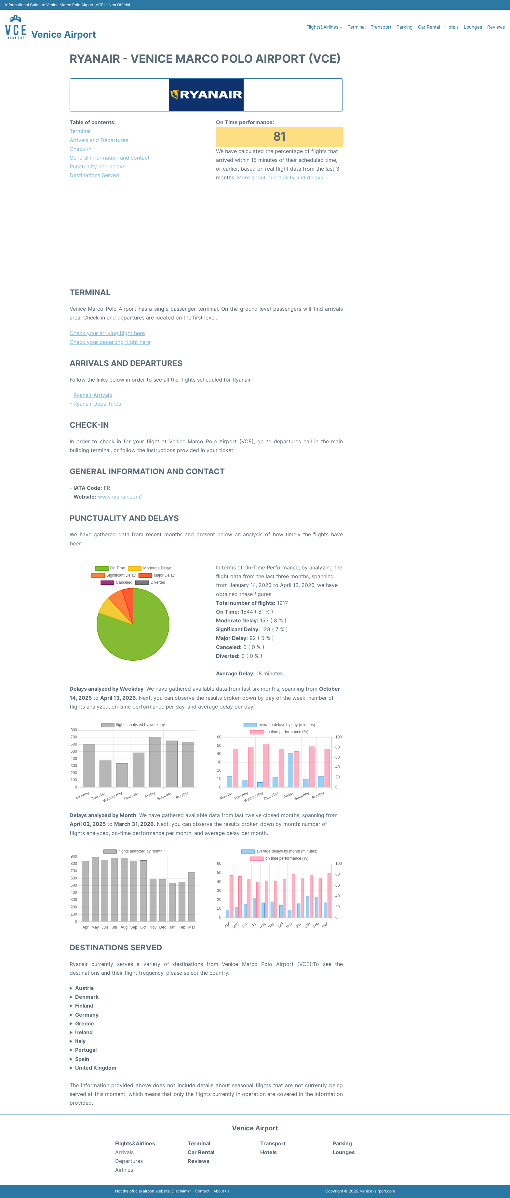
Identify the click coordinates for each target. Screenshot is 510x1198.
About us (221, 1191)
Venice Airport (63, 34)
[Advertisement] (206, 234)
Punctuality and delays (97, 166)
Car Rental (429, 27)
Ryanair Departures (97, 403)
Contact (202, 1191)
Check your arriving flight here (107, 333)
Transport (381, 27)
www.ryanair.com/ (120, 496)
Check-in (80, 149)
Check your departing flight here (110, 342)
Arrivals (124, 1152)
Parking (404, 27)
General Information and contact (110, 157)
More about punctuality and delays (280, 177)
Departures (129, 1161)
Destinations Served (94, 175)
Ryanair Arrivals (93, 395)
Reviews (496, 27)
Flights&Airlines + (324, 27)
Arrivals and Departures (99, 140)
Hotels (452, 27)
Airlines (124, 1169)
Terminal (357, 27)
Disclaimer (181, 1191)
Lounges (473, 27)
